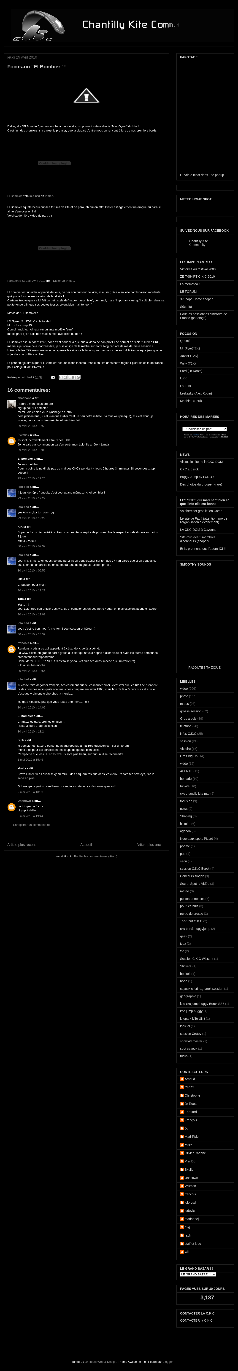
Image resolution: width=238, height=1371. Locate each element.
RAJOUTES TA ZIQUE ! (205, 667)
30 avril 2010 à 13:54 (31, 671)
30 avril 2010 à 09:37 (31, 546)
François (191, 1120)
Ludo (183, 378)
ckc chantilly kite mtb (194, 793)
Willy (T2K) (188, 363)
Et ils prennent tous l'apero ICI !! (203, 548)
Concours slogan (192, 876)
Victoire (185, 749)
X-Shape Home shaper (196, 299)
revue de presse (191, 913)
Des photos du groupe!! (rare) (201, 484)
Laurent (185, 386)
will (187, 1252)
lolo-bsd (35, 196)
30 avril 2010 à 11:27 (31, 590)
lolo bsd (27, 377)
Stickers (186, 966)
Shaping (186, 816)
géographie (188, 996)
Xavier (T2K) (189, 356)
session (185, 741)
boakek (185, 974)
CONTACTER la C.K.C (196, 1320)
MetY (188, 1145)
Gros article (188, 718)
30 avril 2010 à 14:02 (31, 707)
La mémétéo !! (190, 284)
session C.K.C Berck (194, 868)
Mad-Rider (192, 1136)
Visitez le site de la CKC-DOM (201, 462)
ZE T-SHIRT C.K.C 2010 (197, 276)
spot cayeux (188, 1048)
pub (182, 854)
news (184, 808)
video (184, 688)
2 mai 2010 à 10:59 (30, 792)
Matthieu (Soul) (191, 401)
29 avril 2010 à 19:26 (31, 478)
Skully (189, 1169)
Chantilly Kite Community (198, 243)
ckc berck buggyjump (195, 929)
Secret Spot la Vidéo (194, 883)
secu (183, 861)
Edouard (191, 1112)
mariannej (192, 1219)
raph (188, 1235)
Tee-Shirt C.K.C (191, 921)
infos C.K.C (188, 733)
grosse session (190, 711)
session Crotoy (190, 1034)
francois (23, 434)
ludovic (190, 1211)
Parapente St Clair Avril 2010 (26, 280)
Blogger (167, 1361)
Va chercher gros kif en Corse (201, 511)
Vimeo (49, 196)
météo (184, 891)
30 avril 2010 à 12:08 (31, 614)
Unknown (24, 800)
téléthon (186, 726)
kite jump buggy (191, 1011)
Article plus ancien (150, 845)
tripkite (184, 786)
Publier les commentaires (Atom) (95, 856)
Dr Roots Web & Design (100, 1361)
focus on (186, 801)
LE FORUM (188, 291)
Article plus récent (21, 845)
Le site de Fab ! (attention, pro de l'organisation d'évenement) (203, 520)
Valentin (190, 1186)
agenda (185, 831)
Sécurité (186, 307)
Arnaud (190, 1079)
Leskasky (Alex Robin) (196, 393)
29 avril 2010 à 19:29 (31, 498)
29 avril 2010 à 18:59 (31, 426)
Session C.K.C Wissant (196, 959)
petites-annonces (192, 899)
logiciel (185, 1026)
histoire (185, 824)
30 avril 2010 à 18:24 (31, 731)
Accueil (86, 845)
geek (183, 936)
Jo (186, 1128)
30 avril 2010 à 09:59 (31, 570)
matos (184, 704)
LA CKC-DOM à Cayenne (198, 529)
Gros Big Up (188, 756)
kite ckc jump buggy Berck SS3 (202, 1004)
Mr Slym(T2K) (190, 348)
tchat (196, 175)
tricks (184, 1056)
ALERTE (186, 771)
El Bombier (14, 196)
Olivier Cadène (195, 1153)
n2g (187, 1227)
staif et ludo (193, 1243)
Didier (57, 280)
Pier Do (190, 1161)
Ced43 (189, 1087)
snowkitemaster (191, 1041)
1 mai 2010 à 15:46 (30, 759)
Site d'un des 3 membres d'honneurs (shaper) (197, 539)
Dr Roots (191, 1103)
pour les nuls (189, 906)
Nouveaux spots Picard (196, 838)
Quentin (185, 341)
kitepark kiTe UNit (192, 1018)
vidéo (184, 763)
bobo (183, 981)
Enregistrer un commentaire (31, 824)
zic (182, 951)
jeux (183, 943)
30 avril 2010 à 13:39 (31, 634)
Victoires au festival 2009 (198, 269)
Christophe (192, 1095)
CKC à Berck (189, 469)
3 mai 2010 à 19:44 (30, 816)
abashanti (25, 398)
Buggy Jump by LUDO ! (197, 477)
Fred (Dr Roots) (191, 371)
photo (184, 696)
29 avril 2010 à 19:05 (31, 450)
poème (185, 846)
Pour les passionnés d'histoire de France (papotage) (203, 316)
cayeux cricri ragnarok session (201, 988)
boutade (186, 779)
